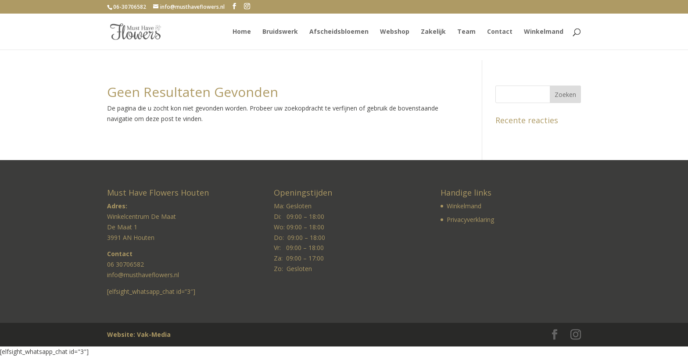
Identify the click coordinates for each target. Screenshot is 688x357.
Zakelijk (433, 32)
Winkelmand (543, 32)
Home (242, 32)
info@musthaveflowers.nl (143, 275)
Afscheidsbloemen (339, 32)
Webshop (394, 32)
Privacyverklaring (470, 219)
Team (466, 32)
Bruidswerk (280, 32)
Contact (499, 32)
